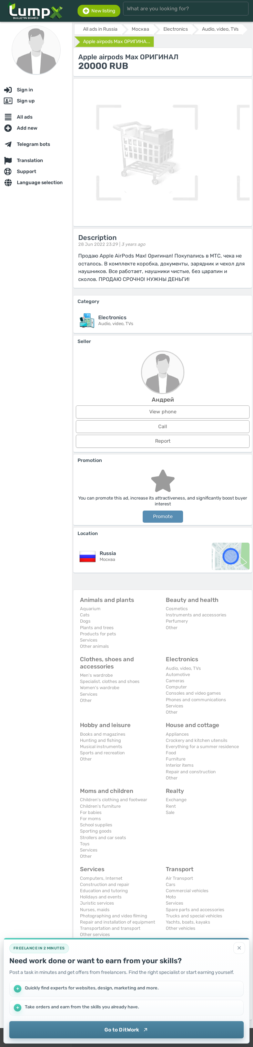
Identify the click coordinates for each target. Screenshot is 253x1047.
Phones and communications (196, 699)
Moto (171, 896)
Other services (95, 934)
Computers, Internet (101, 878)
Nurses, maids (95, 909)
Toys (85, 843)
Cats (85, 614)
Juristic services (97, 903)
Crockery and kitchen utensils (196, 740)
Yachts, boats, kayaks (188, 922)
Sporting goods (96, 831)
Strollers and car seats (103, 837)
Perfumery (177, 621)
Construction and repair (104, 884)
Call (162, 427)
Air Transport (179, 878)
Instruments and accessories (196, 614)
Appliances (177, 734)
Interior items (180, 765)
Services (89, 640)
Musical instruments (101, 746)
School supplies (96, 824)
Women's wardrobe (99, 687)
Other (172, 627)
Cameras (175, 680)
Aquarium (90, 608)
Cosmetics (177, 608)
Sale (170, 812)
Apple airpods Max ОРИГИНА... (116, 41)
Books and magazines (102, 734)
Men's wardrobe (96, 675)
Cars (170, 884)
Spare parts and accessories (195, 909)
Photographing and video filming (113, 915)
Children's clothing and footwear (113, 799)
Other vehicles (180, 928)
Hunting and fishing (100, 740)
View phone (162, 412)
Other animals (94, 646)
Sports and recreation (102, 752)
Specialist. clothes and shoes (110, 681)
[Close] (239, 948)
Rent (171, 806)
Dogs (85, 621)
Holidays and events (101, 896)
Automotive (178, 674)
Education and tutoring (104, 890)
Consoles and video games (193, 693)
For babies (91, 812)
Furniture (175, 759)
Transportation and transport (110, 928)
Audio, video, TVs (183, 668)
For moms (90, 818)
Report (163, 441)
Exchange (176, 799)
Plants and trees (97, 627)
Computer (176, 686)
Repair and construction (191, 771)
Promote (163, 517)
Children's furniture (100, 806)
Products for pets (98, 633)
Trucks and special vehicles (194, 915)
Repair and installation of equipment (117, 922)
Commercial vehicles (187, 890)
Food (171, 752)
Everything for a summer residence (202, 746)
